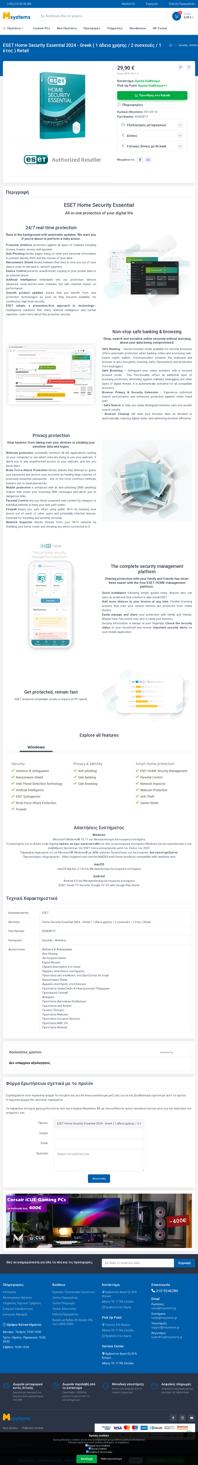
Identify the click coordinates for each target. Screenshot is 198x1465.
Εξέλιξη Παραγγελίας (180, 3)
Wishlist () (126, 3)
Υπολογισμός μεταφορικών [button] (143, 125)
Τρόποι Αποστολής (64, 1308)
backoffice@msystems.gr (166, 1337)
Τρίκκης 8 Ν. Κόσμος (116, 1324)
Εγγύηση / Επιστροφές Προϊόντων (73, 1292)
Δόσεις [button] (129, 135)
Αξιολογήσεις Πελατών (17, 1297)
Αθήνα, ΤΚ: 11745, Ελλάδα (118, 1301)
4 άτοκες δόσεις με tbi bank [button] (143, 145)
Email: (44, 1143)
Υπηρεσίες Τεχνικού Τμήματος (22, 1303)
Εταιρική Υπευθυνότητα (18, 1308)
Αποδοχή (87, 1458)
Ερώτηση (42, 1153)
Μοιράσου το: (126, 159)
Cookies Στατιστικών (99, 1451)
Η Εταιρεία (9, 1292)
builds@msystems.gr (164, 1317)
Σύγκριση (150, 3)
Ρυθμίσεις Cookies (32, 1427)
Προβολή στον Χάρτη (116, 1307)
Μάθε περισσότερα (111, 1458)
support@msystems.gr (165, 1327)
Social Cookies (98, 1448)
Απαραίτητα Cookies (97, 1445)
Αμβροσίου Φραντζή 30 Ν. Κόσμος (119, 1294)
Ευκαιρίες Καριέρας (15, 1314)
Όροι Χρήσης (10, 1427)
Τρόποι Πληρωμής (63, 1303)
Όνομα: (43, 1133)
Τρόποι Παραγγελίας (65, 1297)
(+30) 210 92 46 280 (17, 3)
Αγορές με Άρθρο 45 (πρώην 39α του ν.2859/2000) (72, 1322)
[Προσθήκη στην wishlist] (189, 67)
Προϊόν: (43, 1123)
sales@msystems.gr (163, 1308)
